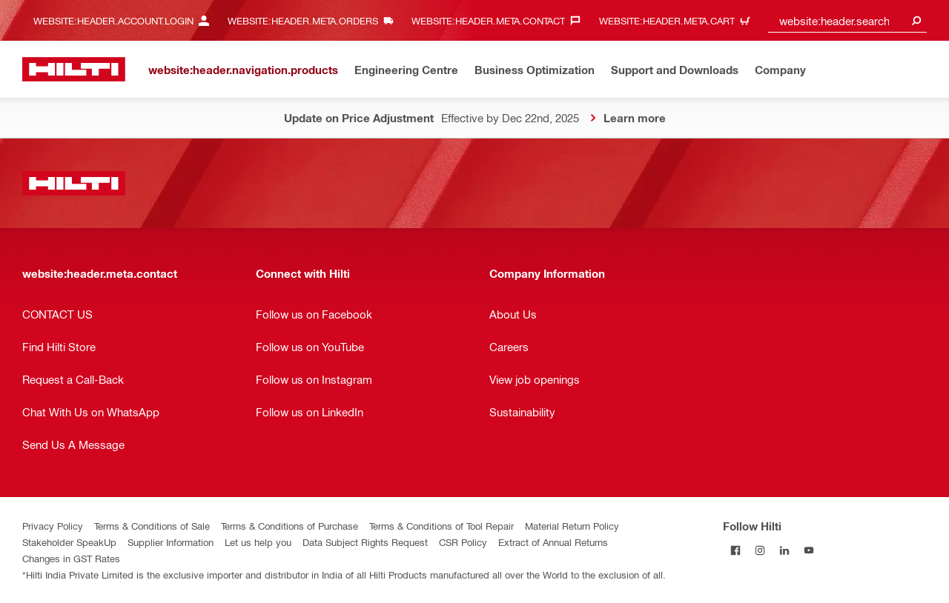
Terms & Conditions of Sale (152, 525)
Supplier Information (171, 541)
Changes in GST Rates (71, 558)
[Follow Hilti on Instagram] (759, 550)
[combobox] (847, 20)
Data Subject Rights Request (365, 541)
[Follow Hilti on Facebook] (735, 550)
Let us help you (258, 541)
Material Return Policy (572, 525)
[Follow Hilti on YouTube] (808, 550)
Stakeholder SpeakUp (69, 541)
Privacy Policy (52, 525)
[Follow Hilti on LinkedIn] (784, 550)
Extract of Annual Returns (553, 541)
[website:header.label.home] (73, 69)
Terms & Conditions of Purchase (289, 525)
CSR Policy (463, 541)
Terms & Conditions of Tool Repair (441, 525)
